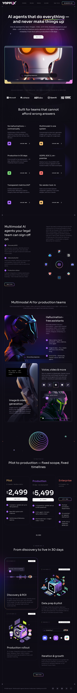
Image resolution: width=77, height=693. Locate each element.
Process (39, 3)
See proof (38, 535)
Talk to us (57, 3)
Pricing (32, 3)
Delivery (46, 3)
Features (24, 3)
